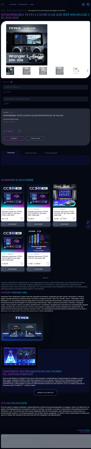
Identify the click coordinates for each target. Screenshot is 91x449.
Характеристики (31, 153)
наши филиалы (23, 4)
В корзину (14, 138)
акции (32, 4)
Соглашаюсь (46, 444)
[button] (85, 71)
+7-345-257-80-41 (83, 430)
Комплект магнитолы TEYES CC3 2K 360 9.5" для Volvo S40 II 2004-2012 (12, 258)
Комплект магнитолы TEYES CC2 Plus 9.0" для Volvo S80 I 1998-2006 (64, 213)
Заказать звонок (85, 431)
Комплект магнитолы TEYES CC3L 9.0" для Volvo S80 (38, 257)
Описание (10, 153)
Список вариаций (51, 153)
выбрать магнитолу (45, 392)
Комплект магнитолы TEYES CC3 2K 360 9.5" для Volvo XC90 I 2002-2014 (12, 213)
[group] (26, 44)
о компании (12, 4)
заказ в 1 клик (35, 138)
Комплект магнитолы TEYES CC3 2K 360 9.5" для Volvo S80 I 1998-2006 (38, 213)
